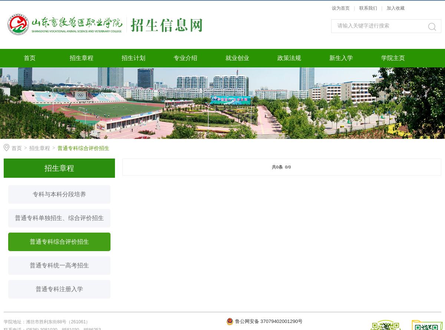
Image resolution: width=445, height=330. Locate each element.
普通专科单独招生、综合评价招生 (59, 218)
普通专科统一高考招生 (59, 265)
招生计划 (133, 58)
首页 (30, 58)
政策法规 (289, 58)
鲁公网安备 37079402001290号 (269, 321)
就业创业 (237, 58)
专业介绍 (185, 58)
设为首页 (341, 8)
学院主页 (393, 58)
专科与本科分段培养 (59, 194)
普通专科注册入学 (59, 289)
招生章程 (81, 58)
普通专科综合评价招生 (83, 148)
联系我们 (368, 8)
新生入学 (341, 58)
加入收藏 (396, 8)
